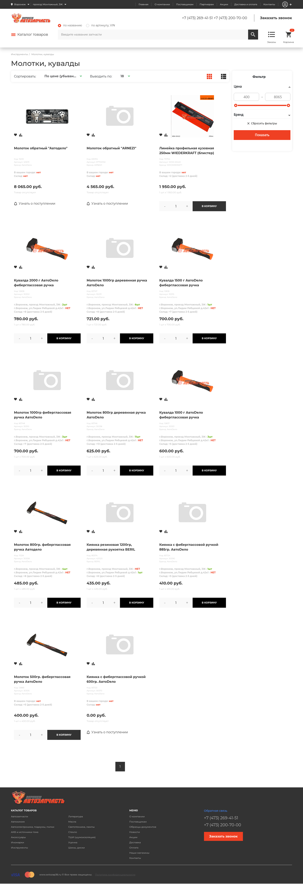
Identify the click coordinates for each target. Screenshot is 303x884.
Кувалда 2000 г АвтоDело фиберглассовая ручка (36, 282)
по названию (70, 25)
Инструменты (19, 847)
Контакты (269, 4)
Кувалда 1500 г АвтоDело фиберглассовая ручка (181, 282)
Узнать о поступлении (35, 204)
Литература (75, 816)
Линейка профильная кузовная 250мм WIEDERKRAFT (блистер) (186, 150)
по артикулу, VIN (100, 25)
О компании (162, 4)
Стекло (72, 831)
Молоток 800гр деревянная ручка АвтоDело (116, 415)
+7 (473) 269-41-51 (197, 18)
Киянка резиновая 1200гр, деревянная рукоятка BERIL (111, 547)
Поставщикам (184, 4)
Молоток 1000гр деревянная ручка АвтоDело (117, 282)
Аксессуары (18, 837)
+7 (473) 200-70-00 (230, 18)
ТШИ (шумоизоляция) (82, 837)
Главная (143, 4)
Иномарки (17, 842)
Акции (224, 4)
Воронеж (20, 4)
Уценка (72, 842)
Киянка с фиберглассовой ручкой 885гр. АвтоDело (188, 547)
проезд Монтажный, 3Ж (48, 4)
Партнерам (207, 4)
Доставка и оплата (245, 4)
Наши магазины (139, 852)
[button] (62, 76)
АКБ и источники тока (24, 831)
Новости (134, 831)
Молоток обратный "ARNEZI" (111, 148)
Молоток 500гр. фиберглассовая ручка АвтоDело (42, 679)
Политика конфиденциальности (115, 874)
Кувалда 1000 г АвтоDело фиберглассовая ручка (181, 415)
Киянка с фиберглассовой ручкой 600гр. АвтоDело (116, 679)
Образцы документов (142, 826)
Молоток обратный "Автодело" (40, 148)
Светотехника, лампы (81, 826)
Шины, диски (76, 847)
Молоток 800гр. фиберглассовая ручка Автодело (42, 547)
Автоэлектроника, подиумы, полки (32, 826)
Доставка (135, 842)
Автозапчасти (19, 816)
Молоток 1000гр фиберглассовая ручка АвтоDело (42, 415)
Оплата (134, 847)
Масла (72, 821)
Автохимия (18, 821)
